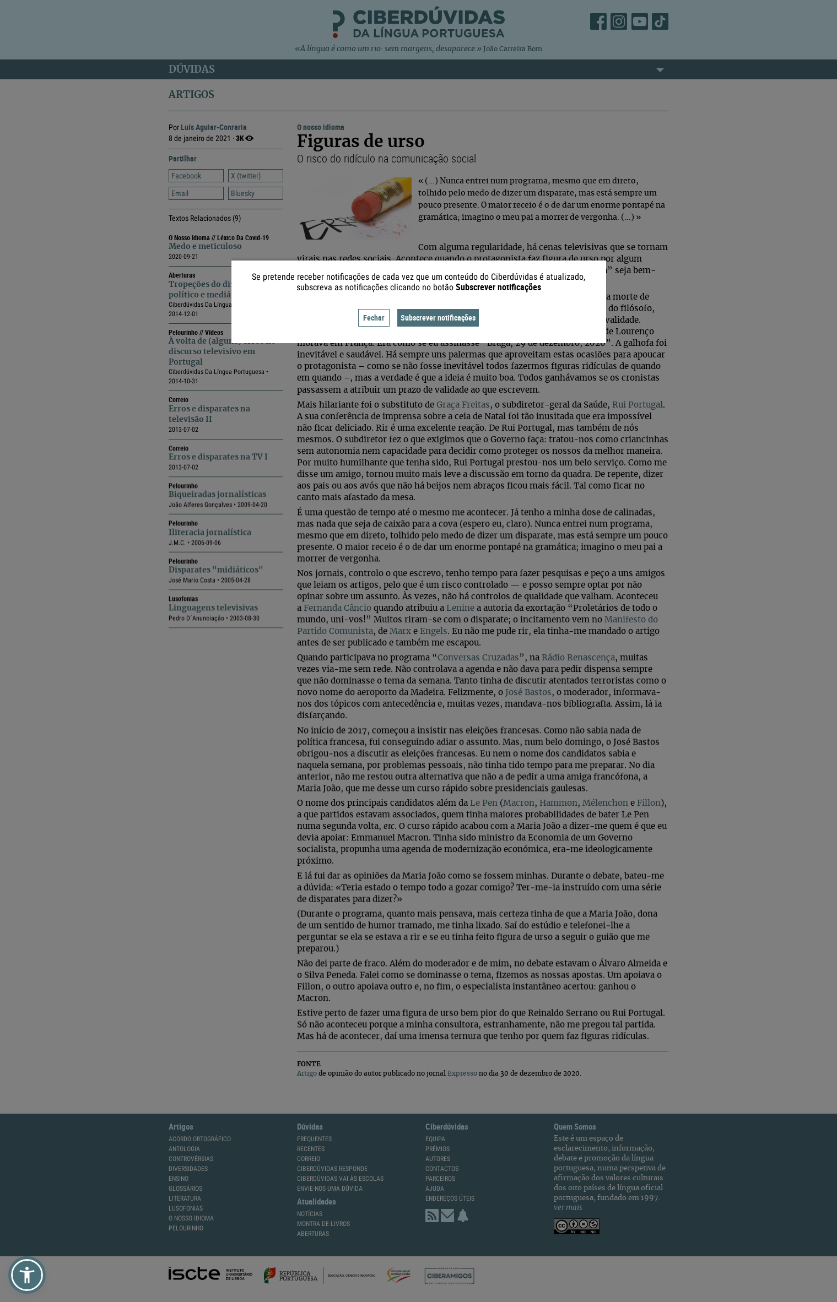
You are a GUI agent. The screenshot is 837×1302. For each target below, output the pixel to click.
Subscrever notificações (438, 317)
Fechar (374, 317)
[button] (27, 1275)
